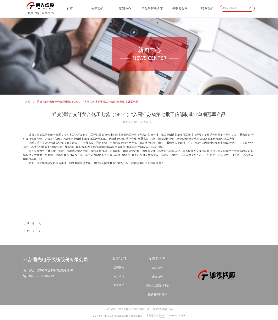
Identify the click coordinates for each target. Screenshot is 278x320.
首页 (28, 101)
